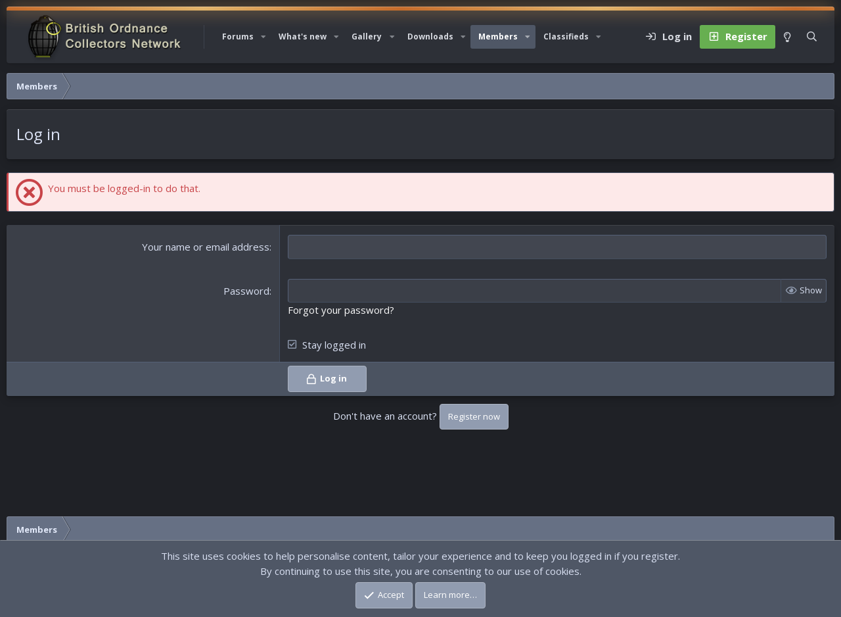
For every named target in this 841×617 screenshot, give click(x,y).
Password (246, 290)
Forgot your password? (341, 309)
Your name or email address (205, 246)
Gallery (367, 36)
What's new (303, 36)
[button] (263, 37)
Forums (238, 36)
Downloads (430, 36)
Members (498, 36)
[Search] (812, 37)
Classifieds (566, 36)
